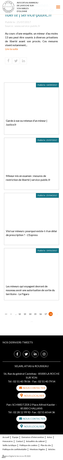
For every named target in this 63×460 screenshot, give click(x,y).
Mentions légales (37, 449)
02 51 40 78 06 (21, 381)
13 (25, 314)
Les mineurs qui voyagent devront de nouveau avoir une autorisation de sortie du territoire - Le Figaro (30, 290)
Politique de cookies (28, 445)
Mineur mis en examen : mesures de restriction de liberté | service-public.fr (28, 177)
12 (19, 314)
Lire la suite (11, 48)
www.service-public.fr (27, 25)
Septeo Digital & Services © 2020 (16, 456)
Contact (19, 441)
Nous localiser (34, 395)
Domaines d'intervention (33, 437)
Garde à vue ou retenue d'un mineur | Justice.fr (26, 122)
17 (46, 314)
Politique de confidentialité (15, 449)
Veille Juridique (9, 445)
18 (51, 314)
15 (35, 314)
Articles (51, 449)
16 (40, 314)
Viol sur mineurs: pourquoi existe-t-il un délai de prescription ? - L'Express (31, 232)
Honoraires (8, 441)
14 (30, 314)
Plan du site (46, 445)
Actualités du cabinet (35, 441)
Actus (49, 437)
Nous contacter (34, 387)
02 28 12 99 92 (21, 412)
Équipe (15, 437)
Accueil (6, 437)
